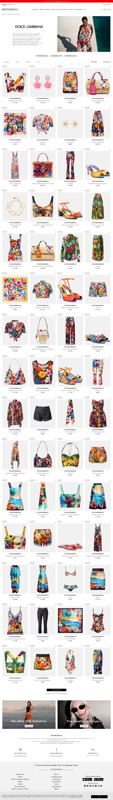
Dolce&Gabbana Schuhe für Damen (65, 743)
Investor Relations (56, 786)
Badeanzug (98, 638)
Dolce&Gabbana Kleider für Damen (53, 741)
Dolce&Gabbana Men (42, 55)
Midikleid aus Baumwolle (42, 597)
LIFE (14, 4)
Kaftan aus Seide (15, 597)
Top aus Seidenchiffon (15, 183)
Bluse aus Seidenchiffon (15, 432)
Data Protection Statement (75, 796)
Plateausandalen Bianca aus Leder (70, 390)
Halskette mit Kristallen (15, 225)
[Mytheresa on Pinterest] (90, 785)
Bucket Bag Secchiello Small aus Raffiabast (42, 349)
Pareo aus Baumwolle (97, 680)
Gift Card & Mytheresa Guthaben (20, 779)
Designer (9, 14)
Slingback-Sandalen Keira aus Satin (70, 307)
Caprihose (97, 390)
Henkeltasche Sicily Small (97, 100)
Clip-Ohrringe (70, 142)
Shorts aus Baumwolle (97, 473)
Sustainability (56, 779)
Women (4, 4)
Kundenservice (20, 774)
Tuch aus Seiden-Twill (15, 142)
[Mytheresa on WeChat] (101, 785)
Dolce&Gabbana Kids (56, 55)
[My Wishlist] (107, 9)
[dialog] (56, 796)
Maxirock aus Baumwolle (98, 142)
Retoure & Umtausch (20, 786)
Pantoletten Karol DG (97, 349)
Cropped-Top (42, 142)
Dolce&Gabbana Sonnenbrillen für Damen (48, 743)
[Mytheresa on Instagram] (93, 785)
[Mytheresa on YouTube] (96, 785)
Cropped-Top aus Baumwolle (15, 100)
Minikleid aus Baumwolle (15, 266)
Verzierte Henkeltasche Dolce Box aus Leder (43, 183)
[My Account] (104, 9)
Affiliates (56, 789)
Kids (11, 4)
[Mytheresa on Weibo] (98, 785)
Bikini (70, 597)
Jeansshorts (43, 432)
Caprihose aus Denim (42, 638)
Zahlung (20, 781)
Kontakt (20, 777)
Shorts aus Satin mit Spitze (42, 556)
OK (99, 796)
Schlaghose (70, 183)
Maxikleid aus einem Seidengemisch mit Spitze (97, 556)
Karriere (56, 784)
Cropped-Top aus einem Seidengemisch (42, 225)
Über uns (56, 774)
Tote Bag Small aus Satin (42, 473)
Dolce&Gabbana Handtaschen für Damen (70, 741)
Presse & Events (56, 781)
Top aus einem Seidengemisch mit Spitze (15, 638)
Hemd (70, 266)
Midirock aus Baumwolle (98, 514)
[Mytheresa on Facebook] (87, 785)
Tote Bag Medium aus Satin (15, 390)
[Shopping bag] (110, 9)
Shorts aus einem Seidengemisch (43, 680)
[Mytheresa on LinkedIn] (85, 785)
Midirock (98, 266)
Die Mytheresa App (56, 777)
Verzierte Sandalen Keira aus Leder (70, 225)
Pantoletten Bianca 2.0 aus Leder (70, 556)
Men (8, 4)
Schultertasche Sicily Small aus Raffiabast (42, 266)
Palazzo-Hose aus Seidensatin (70, 349)
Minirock (70, 100)
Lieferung (20, 784)
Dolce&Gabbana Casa (70, 55)
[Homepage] (10, 10)
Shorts (97, 307)
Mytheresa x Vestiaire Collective (20, 789)
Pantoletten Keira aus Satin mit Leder (98, 183)
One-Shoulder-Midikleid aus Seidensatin (15, 473)
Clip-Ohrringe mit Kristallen (43, 100)
